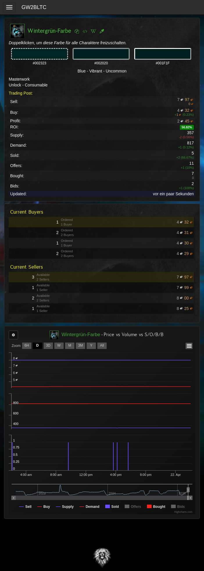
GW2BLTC (34, 7)
